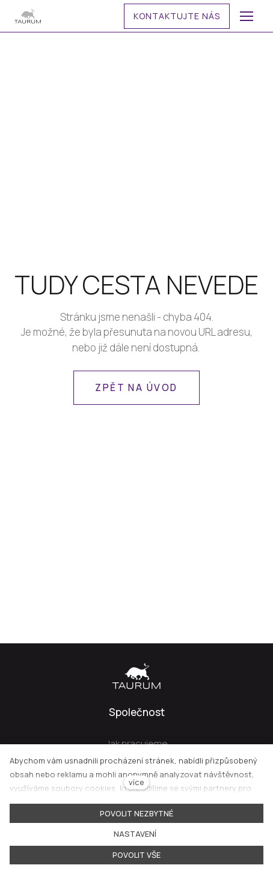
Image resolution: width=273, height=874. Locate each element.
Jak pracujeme (137, 743)
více (136, 782)
